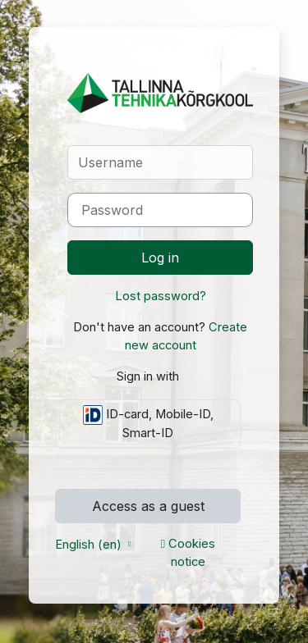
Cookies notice (188, 552)
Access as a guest (148, 506)
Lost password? (160, 296)
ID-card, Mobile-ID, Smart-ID (148, 422)
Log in (160, 257)
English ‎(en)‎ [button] (90, 544)
